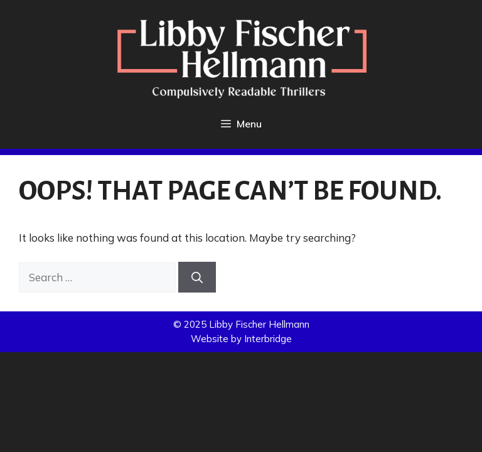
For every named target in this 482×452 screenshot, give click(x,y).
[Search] (197, 277)
